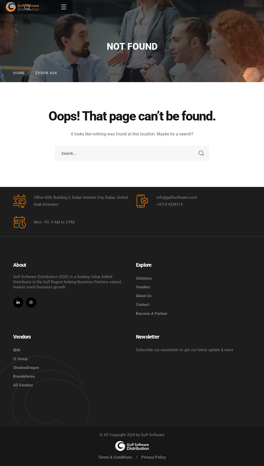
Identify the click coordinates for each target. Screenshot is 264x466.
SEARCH (202, 153)
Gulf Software (152, 435)
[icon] (18, 302)
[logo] (132, 446)
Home (19, 73)
